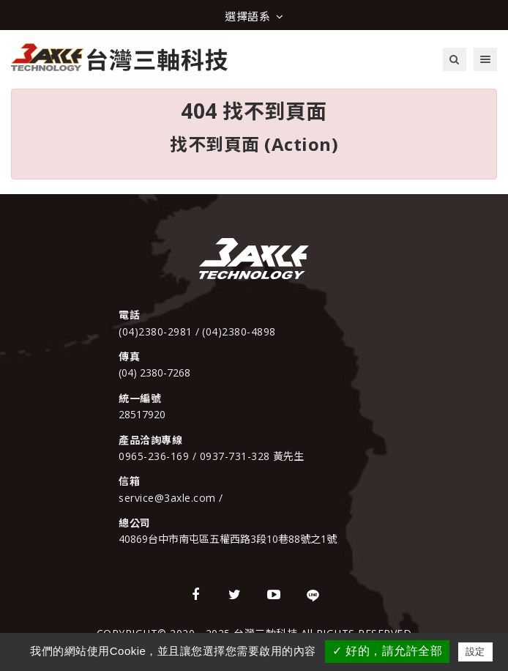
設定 (475, 651)
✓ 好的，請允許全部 (387, 651)
